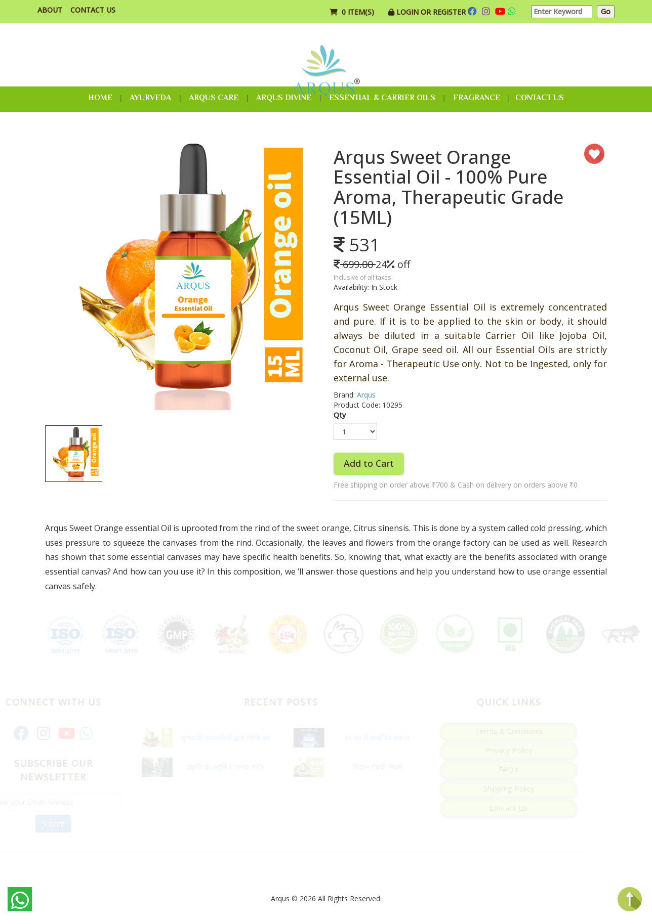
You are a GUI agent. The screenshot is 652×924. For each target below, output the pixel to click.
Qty (340, 415)
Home (100, 97)
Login (408, 12)
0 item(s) (353, 12)
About (49, 10)
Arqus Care (213, 97)
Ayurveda (150, 97)
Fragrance (476, 97)
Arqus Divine (283, 97)
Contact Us (92, 10)
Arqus (366, 395)
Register (449, 12)
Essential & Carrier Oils (382, 97)
